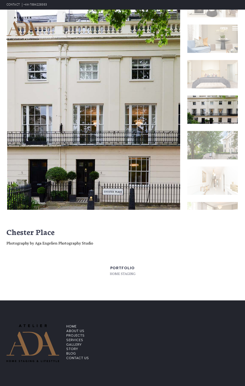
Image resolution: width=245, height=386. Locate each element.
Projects (75, 335)
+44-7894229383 (35, 4)
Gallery (74, 345)
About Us (75, 331)
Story (72, 349)
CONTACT (13, 4)
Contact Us (77, 358)
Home (71, 326)
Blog (71, 353)
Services (74, 340)
